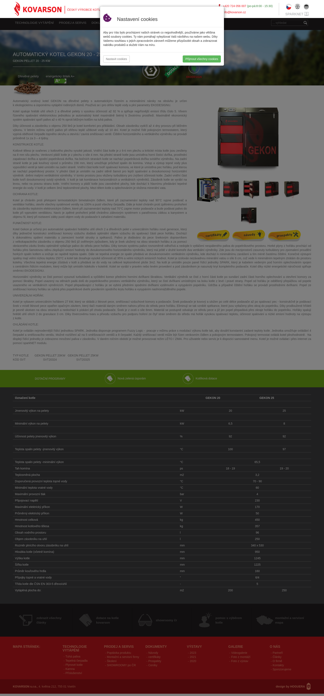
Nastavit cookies (116, 59)
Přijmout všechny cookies (201, 59)
